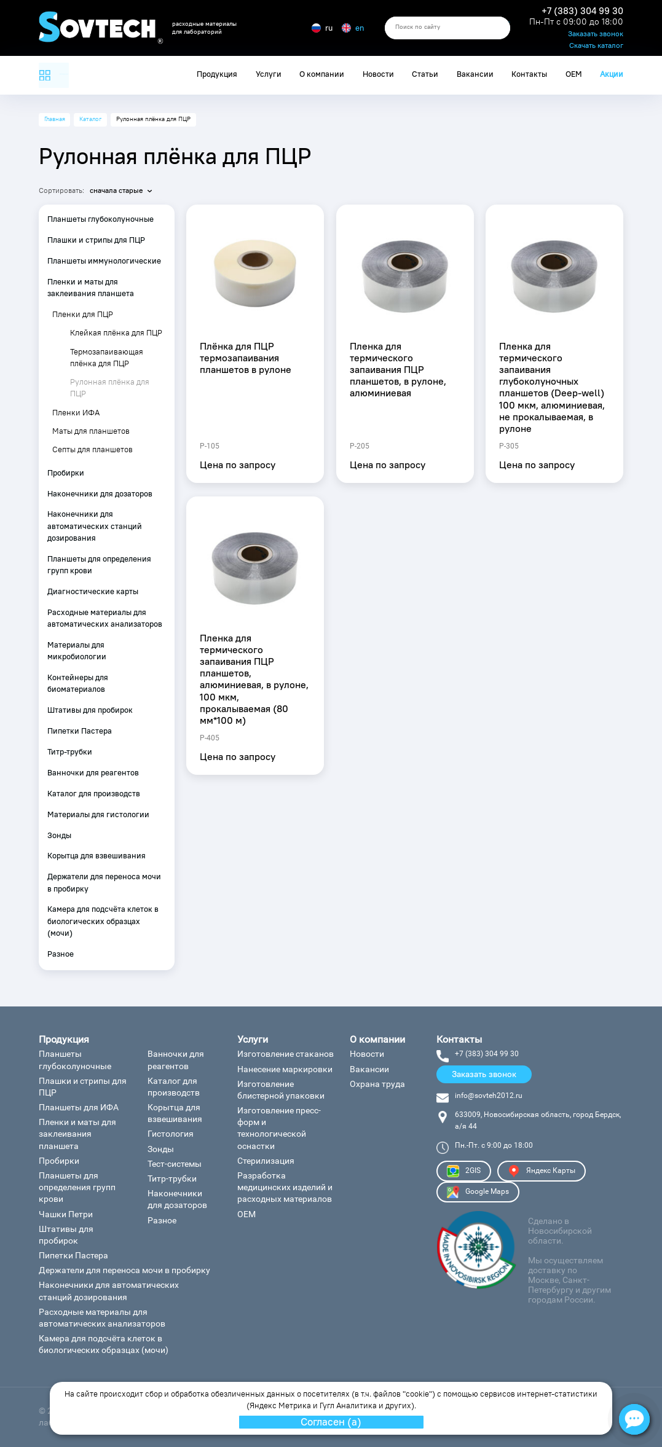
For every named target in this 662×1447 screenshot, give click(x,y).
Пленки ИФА (76, 412)
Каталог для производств (93, 793)
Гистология (171, 1134)
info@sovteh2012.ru (488, 1095)
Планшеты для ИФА (79, 1107)
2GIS (464, 1171)
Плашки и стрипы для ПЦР (96, 240)
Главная (54, 119)
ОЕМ (573, 74)
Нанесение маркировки (285, 1069)
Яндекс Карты (541, 1171)
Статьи (425, 74)
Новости (378, 74)
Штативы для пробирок (90, 710)
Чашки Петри (66, 1214)
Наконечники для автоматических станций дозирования (94, 526)
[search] (447, 28)
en (353, 28)
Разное (60, 954)
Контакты (529, 74)
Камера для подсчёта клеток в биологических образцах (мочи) (103, 921)
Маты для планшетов (91, 431)
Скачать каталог (596, 46)
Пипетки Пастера (79, 731)
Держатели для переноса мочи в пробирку (104, 882)
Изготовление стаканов (285, 1054)
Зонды (59, 835)
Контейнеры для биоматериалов (77, 683)
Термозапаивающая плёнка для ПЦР (106, 358)
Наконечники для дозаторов (99, 493)
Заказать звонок (595, 34)
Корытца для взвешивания (96, 855)
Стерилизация (265, 1161)
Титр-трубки (69, 752)
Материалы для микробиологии (76, 651)
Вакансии (475, 74)
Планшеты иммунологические (104, 261)
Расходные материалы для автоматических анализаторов (104, 618)
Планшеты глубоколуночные (100, 219)
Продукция (217, 74)
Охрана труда (377, 1084)
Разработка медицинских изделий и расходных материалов (285, 1187)
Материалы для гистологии (98, 814)
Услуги (269, 74)
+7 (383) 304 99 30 (582, 11)
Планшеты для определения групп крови (99, 565)
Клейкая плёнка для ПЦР (116, 332)
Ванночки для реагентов (93, 772)
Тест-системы (175, 1164)
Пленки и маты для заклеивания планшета (90, 287)
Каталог (90, 119)
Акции (611, 74)
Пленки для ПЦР (82, 314)
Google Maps (478, 1192)
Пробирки (65, 473)
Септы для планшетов (92, 449)
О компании (321, 74)
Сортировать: (61, 190)
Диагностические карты (92, 591)
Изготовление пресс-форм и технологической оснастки (279, 1128)
